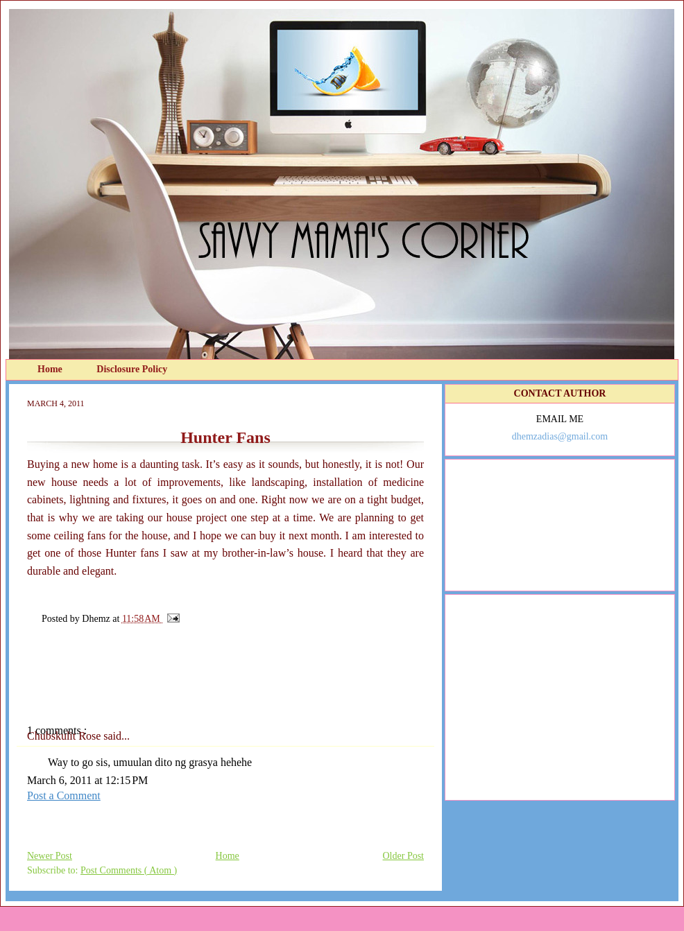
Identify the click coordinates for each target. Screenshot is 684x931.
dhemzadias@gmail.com (560, 436)
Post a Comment (64, 795)
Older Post (404, 856)
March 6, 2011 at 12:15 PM (87, 780)
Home (51, 369)
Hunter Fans (225, 437)
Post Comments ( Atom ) (128, 870)
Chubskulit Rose (65, 736)
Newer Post (49, 856)
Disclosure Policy (131, 369)
